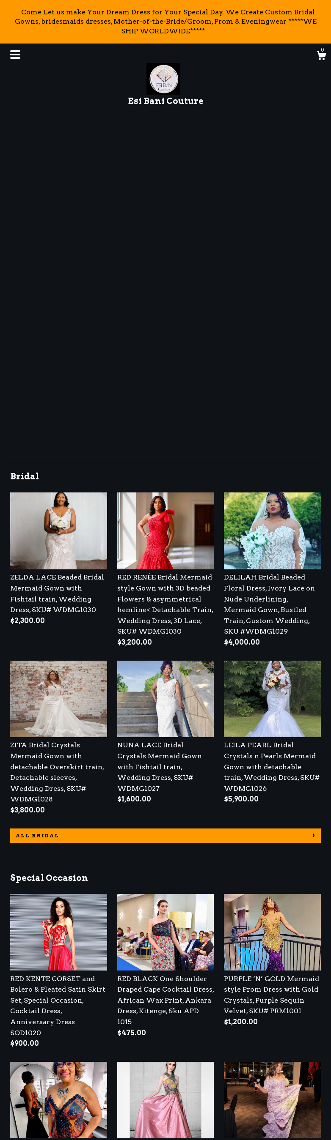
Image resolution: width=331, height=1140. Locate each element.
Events (21, 1073)
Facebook (133, 1050)
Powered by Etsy (265, 1073)
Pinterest (133, 1073)
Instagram (135, 1061)
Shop (19, 1050)
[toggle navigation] (15, 54)
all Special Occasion (60, 908)
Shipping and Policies (47, 1096)
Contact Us (29, 1108)
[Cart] (321, 56)
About (21, 1061)
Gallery (23, 1084)
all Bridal (37, 507)
